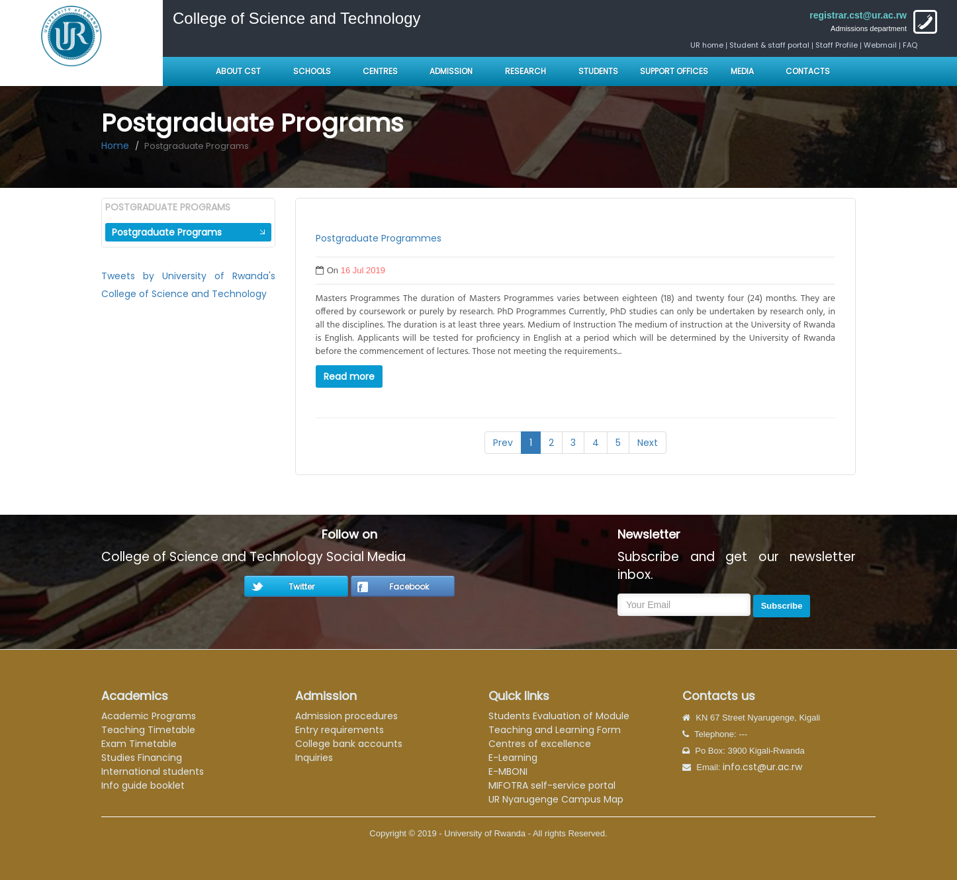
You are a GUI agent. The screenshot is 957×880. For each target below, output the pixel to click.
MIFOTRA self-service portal (551, 785)
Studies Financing (141, 757)
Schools (313, 71)
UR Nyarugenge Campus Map (555, 799)
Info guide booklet (143, 785)
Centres (380, 71)
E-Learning (512, 757)
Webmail (880, 45)
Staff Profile (836, 45)
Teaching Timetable (148, 729)
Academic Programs (148, 716)
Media (742, 71)
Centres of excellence (539, 743)
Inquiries (314, 757)
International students (152, 771)
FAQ (910, 45)
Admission (451, 71)
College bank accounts (348, 743)
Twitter (301, 586)
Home (115, 145)
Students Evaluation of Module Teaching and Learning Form (558, 722)
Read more (349, 376)
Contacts (808, 71)
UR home (707, 45)
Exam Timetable (139, 743)
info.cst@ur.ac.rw (762, 766)
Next (647, 442)
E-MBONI (507, 771)
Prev (503, 442)
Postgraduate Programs (167, 232)
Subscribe (782, 606)
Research (525, 71)
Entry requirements (339, 729)
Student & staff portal (769, 45)
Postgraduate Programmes (378, 238)
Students (598, 71)
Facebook (409, 586)
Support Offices (674, 71)
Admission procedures (346, 716)
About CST (238, 71)
